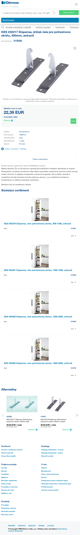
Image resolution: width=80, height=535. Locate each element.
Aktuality (11, 525)
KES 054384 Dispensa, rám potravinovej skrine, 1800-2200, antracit (38, 363)
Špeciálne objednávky (9, 480)
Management (46, 471)
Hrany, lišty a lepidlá (8, 456)
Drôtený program (43, 27)
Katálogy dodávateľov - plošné (52, 453)
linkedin (41, 525)
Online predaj (6, 484)
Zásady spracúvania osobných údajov (54, 480)
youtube (50, 525)
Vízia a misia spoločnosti (50, 474)
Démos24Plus (68, 12)
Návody (4, 471)
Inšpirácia (22, 525)
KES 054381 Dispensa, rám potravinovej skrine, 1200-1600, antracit (38, 270)
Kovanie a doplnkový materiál (18, 27)
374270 (73, 368)
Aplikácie (4, 477)
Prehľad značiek (47, 487)
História (44, 468)
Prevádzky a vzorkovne (9, 487)
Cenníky (4, 468)
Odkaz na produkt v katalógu (15, 149)
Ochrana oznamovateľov (50, 490)
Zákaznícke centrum (8, 508)
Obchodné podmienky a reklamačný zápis (56, 484)
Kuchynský (60, 27)
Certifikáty (5, 474)
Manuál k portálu (47, 456)
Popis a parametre (55, 159)
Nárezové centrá (7, 514)
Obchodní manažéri (8, 511)
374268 (73, 275)
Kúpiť (73, 121)
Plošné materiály (7, 453)
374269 (73, 321)
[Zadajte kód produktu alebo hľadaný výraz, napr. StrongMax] (29, 12)
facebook (32, 525)
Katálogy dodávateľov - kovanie (52, 450)
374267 (73, 228)
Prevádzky (5, 505)
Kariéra (44, 477)
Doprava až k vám (7, 490)
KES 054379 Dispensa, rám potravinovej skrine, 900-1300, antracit (37, 223)
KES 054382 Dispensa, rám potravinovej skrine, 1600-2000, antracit (38, 316)
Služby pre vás (6, 493)
